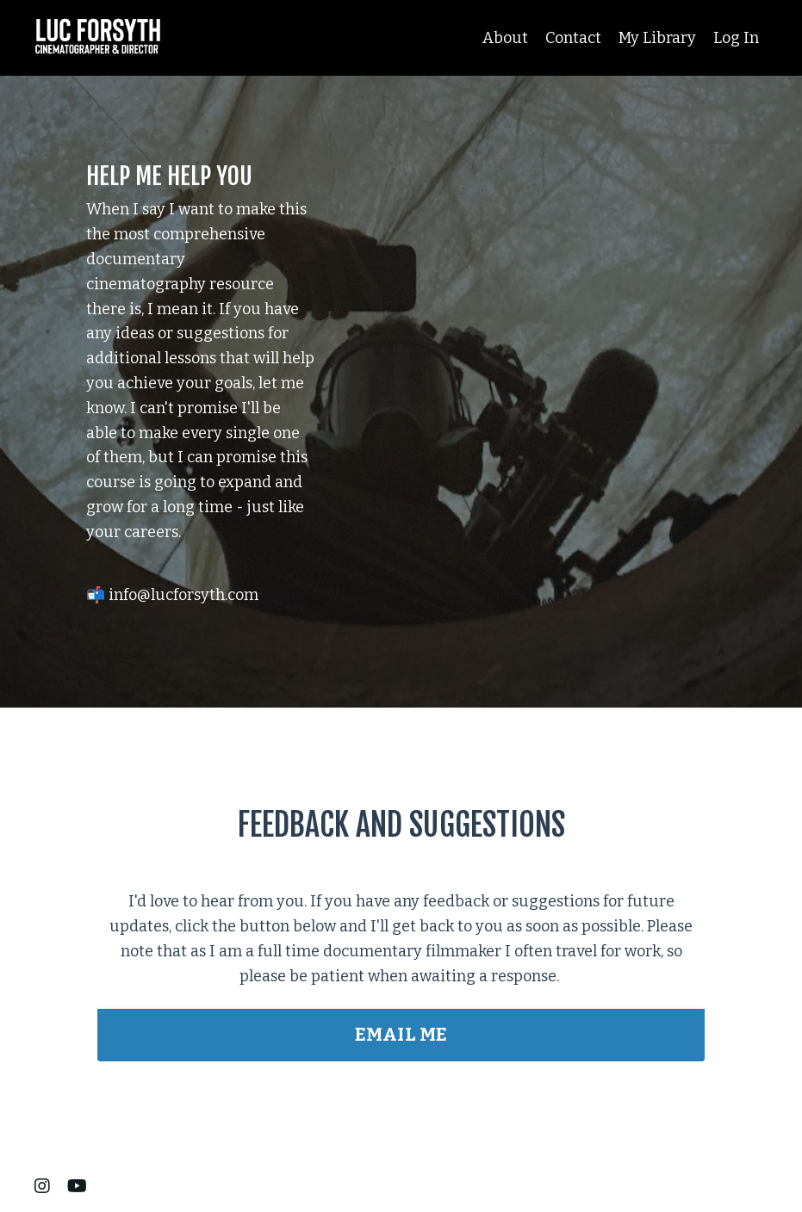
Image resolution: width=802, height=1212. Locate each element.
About (505, 37)
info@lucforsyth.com (183, 597)
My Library (657, 37)
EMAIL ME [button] (401, 1034)
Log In (736, 37)
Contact (573, 37)
